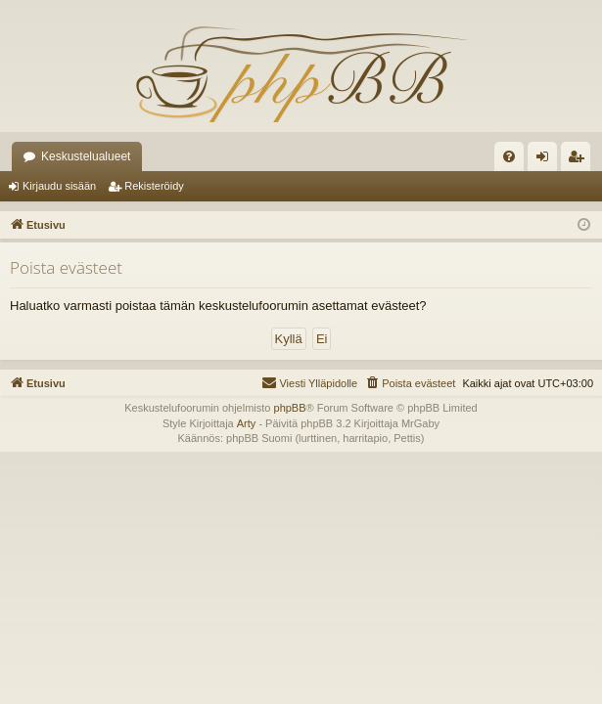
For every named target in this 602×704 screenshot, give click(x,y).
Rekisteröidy (154, 186)
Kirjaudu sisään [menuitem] (546, 160)
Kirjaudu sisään (59, 186)
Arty (246, 423)
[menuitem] (509, 156)
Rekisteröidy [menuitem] (580, 160)
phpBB (290, 408)
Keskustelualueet (85, 156)
